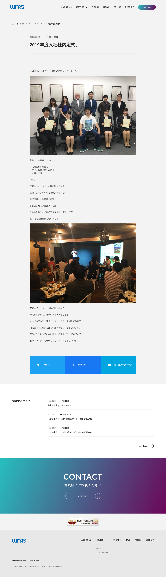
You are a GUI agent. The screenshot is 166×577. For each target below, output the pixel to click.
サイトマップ (35, 561)
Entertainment (102, 552)
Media (98, 548)
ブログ (22, 24)
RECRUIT (129, 7)
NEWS (106, 7)
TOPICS (117, 7)
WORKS (95, 7)
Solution (99, 545)
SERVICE (82, 7)
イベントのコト (34, 24)
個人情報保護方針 (19, 561)
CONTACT (146, 7)
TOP (14, 24)
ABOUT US (66, 7)
